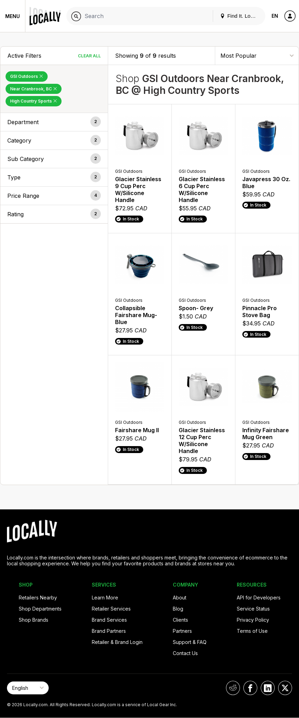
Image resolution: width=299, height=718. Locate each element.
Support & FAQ (190, 642)
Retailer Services (111, 609)
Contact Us (185, 653)
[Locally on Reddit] (233, 688)
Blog (178, 609)
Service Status (253, 609)
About (179, 597)
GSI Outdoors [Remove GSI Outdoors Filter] (26, 76)
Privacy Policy (253, 620)
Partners (182, 631)
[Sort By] (257, 55)
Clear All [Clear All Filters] (89, 55)
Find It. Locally (240, 16)
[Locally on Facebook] (250, 688)
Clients (180, 620)
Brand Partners (109, 631)
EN (275, 16)
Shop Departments (40, 609)
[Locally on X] (285, 688)
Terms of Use (252, 631)
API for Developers (259, 597)
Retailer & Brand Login (117, 642)
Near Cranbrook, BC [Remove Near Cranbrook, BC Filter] (33, 88)
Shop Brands (33, 620)
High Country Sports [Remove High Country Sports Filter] (33, 101)
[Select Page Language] (28, 687)
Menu (12, 16)
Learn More (105, 597)
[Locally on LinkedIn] (268, 688)
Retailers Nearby (38, 597)
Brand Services (109, 620)
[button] (54, 122)
